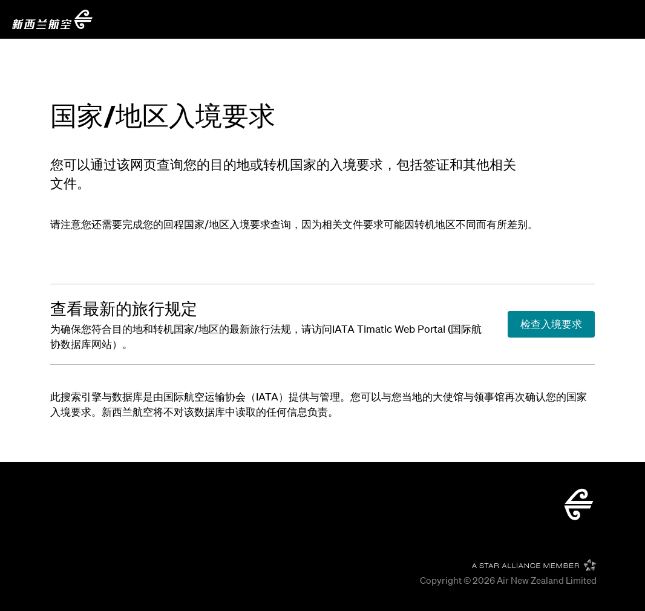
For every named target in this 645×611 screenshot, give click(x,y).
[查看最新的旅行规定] (123, 308)
